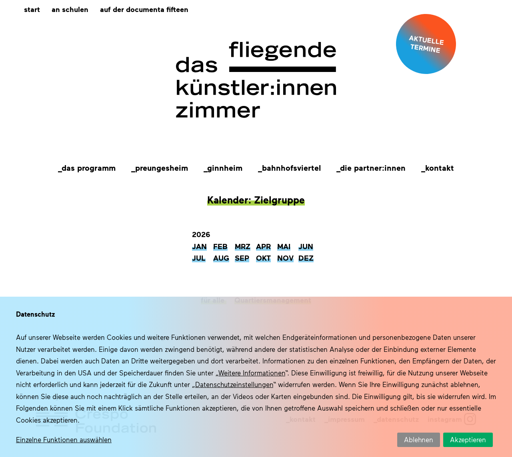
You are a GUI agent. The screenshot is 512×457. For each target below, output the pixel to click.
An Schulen (70, 9)
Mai (283, 246)
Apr (263, 246)
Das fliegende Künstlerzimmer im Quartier (256, 80)
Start (32, 9)
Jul (199, 257)
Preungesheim (161, 167)
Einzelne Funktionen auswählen (64, 439)
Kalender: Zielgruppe (256, 200)
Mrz (242, 246)
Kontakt (439, 167)
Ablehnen (418, 439)
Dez (306, 257)
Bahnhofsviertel (291, 167)
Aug (221, 257)
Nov (285, 257)
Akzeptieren (468, 439)
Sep (242, 257)
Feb (220, 246)
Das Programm (89, 167)
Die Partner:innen (373, 167)
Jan (199, 246)
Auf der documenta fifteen (144, 9)
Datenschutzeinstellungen (234, 384)
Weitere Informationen (251, 373)
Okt (263, 257)
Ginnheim (224, 167)
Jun (305, 246)
